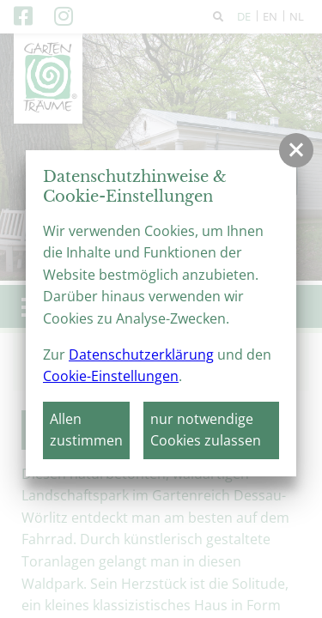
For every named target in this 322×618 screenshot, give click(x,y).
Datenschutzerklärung (141, 354)
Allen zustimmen (86, 430)
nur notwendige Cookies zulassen (205, 430)
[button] (296, 150)
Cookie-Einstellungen (111, 376)
